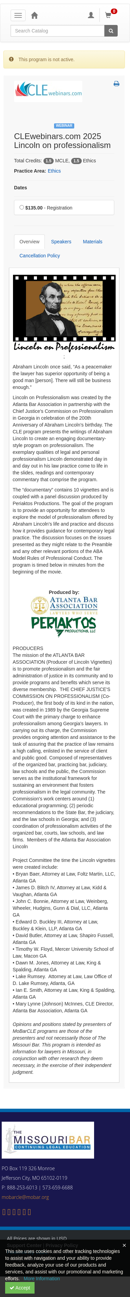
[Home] (34, 15)
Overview (29, 241)
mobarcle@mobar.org (25, 1197)
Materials (93, 241)
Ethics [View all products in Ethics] (54, 171)
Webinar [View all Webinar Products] (64, 125)
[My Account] (91, 15)
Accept (20, 1288)
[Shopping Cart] (112, 15)
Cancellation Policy (40, 255)
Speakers (61, 241)
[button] (116, 84)
